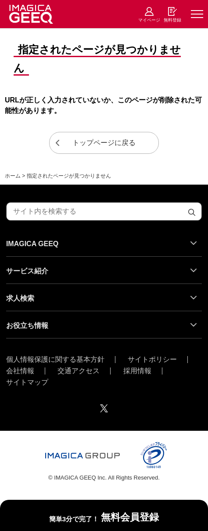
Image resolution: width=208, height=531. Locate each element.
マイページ (149, 20)
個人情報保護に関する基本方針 (55, 359)
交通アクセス (78, 371)
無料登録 (172, 20)
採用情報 (137, 371)
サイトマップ (27, 382)
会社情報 (20, 371)
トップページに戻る (104, 142)
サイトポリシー (152, 359)
